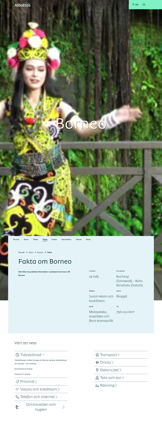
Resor (26, 239)
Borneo (16, 239)
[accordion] (30, 355)
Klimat (79, 239)
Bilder (35, 239)
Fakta (45, 239)
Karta (88, 239)
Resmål (21, 252)
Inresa (54, 239)
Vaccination (66, 239)
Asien (31, 252)
